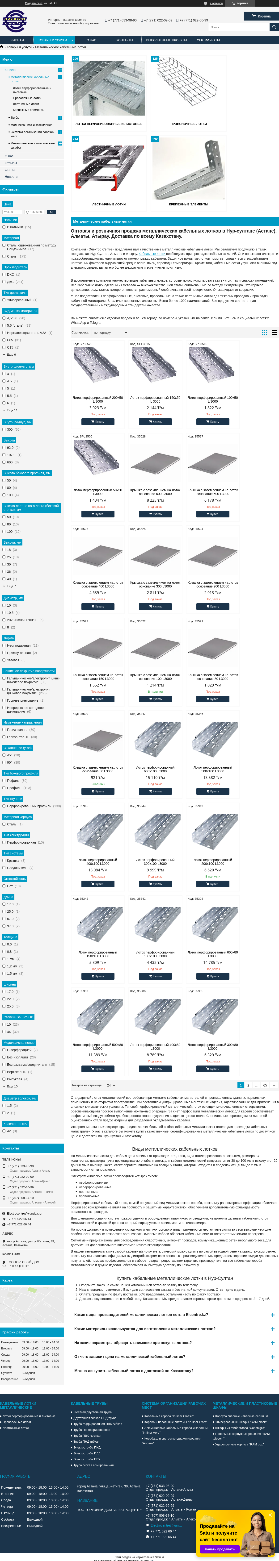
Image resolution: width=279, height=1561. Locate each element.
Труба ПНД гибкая (86, 1436)
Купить (97, 421)
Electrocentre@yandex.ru (24, 1213)
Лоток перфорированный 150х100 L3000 (201, 769)
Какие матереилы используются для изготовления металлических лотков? (145, 1143)
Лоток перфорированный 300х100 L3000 (95, 769)
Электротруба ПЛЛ (86, 1448)
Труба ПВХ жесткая (87, 1430)
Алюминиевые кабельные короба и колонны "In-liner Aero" (175, 1425)
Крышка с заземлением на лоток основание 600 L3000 (96, 491)
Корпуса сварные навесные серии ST (242, 1411)
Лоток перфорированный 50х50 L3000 (254, 399)
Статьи (10, 170)
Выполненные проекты (166, 40)
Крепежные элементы (104, 204)
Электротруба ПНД (87, 1442)
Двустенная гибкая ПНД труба (94, 1413)
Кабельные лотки (152, 253)
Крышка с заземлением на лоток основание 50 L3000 (95, 676)
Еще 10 (12, 1086)
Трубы (15, 117)
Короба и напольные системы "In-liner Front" (175, 1417)
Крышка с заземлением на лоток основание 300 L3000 (254, 491)
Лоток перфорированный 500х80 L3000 (148, 861)
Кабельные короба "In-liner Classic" (169, 1411)
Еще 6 (11, 354)
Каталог (11, 70)
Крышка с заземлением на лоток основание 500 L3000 (148, 491)
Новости (11, 177)
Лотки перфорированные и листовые (29, 1411)
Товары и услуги (52, 40)
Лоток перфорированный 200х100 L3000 (148, 769)
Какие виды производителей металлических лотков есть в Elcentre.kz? (141, 1130)
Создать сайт (33, 3)
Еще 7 (11, 586)
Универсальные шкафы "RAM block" (241, 1417)
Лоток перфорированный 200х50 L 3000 (95, 399)
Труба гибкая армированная (93, 1460)
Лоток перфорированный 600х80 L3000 (95, 861)
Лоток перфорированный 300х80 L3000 (254, 861)
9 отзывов (216, 3)
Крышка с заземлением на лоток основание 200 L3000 (96, 584)
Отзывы (11, 163)
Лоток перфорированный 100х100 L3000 (254, 769)
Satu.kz (159, 1552)
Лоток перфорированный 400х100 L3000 (254, 676)
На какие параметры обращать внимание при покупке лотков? (133, 1157)
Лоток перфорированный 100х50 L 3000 (201, 399)
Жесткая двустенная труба (92, 1407)
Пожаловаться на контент (168, 1556)
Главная (17, 40)
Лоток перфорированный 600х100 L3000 (148, 676)
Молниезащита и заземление (31, 125)
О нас (91, 40)
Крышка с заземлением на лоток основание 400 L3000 (201, 491)
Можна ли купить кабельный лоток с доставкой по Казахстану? (134, 1185)
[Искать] (274, 27)
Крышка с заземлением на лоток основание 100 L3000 (201, 584)
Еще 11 (12, 410)
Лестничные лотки (245, 123)
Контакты (124, 40)
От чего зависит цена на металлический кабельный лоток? (129, 1172)
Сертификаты (208, 40)
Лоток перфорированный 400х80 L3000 (201, 861)
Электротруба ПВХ (86, 1454)
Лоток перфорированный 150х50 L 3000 (148, 399)
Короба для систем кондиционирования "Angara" (171, 1436)
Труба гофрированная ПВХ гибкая (97, 1419)
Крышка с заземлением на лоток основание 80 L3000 (254, 584)
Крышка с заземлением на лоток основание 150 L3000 (148, 584)
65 (265, 900)
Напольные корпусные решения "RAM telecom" (241, 1431)
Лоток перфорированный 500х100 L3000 (201, 676)
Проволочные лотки (175, 123)
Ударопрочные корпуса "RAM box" (239, 1439)
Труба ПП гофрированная (91, 1425)
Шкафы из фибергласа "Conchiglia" (240, 1423)
